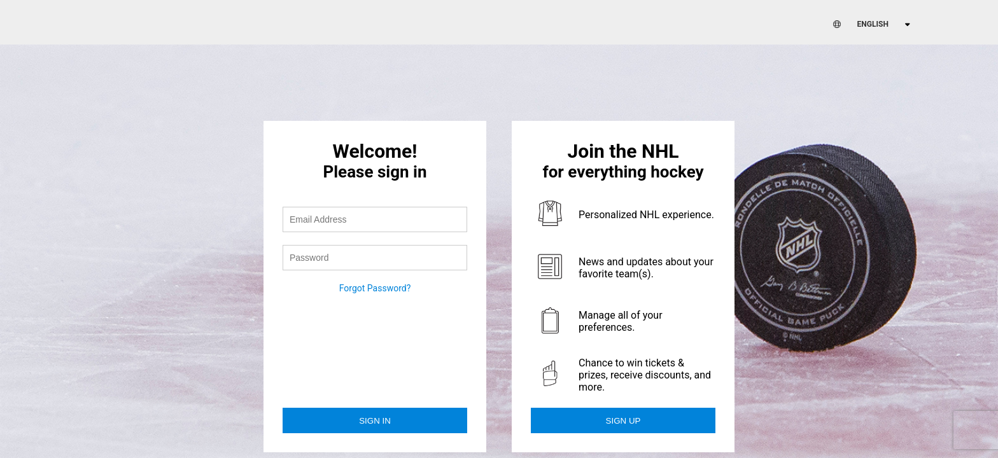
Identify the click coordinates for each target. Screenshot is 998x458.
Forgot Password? (375, 288)
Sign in (375, 421)
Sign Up (623, 421)
